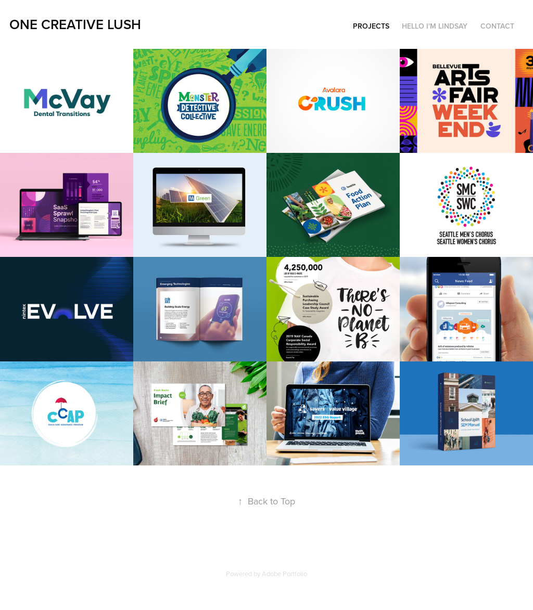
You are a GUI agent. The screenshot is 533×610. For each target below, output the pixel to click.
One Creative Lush (75, 24)
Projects (371, 26)
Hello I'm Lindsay (434, 26)
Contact (497, 26)
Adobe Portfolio (284, 573)
